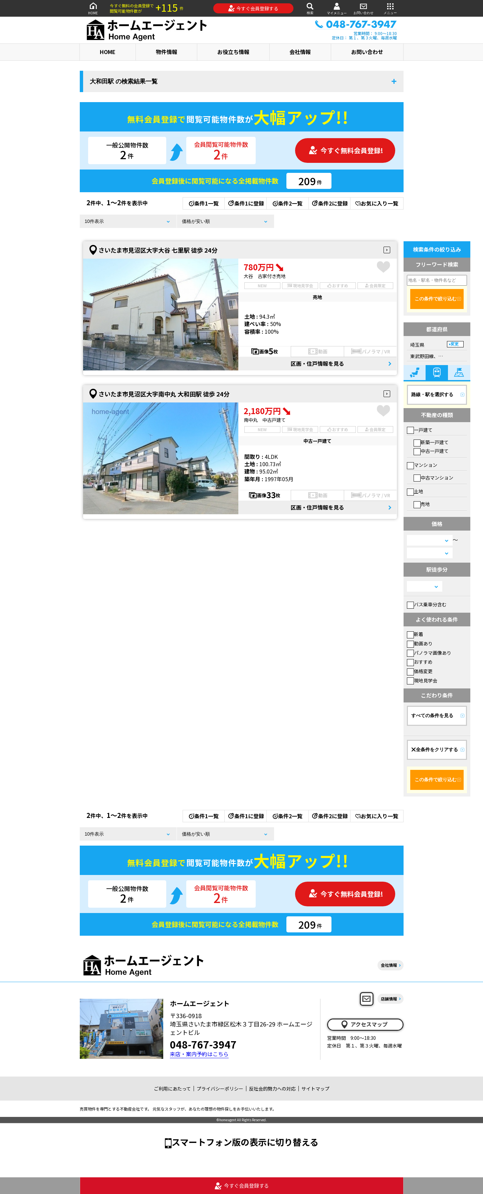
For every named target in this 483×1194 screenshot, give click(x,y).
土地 (415, 491)
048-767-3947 (203, 1044)
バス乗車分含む (427, 604)
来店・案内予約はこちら (199, 1054)
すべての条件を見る (432, 715)
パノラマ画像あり (429, 652)
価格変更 (420, 671)
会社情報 (300, 52)
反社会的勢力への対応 (272, 1088)
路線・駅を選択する (432, 394)
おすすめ (420, 661)
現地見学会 (422, 680)
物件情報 (166, 52)
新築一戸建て (431, 442)
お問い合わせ (363, 8)
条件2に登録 (329, 203)
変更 (455, 344)
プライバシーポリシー (220, 1088)
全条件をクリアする (434, 749)
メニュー (390, 8)
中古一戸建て (431, 450)
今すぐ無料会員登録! (345, 150)
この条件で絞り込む (436, 298)
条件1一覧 (204, 203)
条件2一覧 (287, 203)
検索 (310, 8)
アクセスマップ (364, 1024)
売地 (422, 504)
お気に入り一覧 (376, 203)
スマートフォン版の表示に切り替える (245, 1142)
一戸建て (420, 429)
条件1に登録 (245, 203)
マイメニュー (336, 8)
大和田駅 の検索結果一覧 (124, 81)
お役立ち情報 (233, 52)
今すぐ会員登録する (253, 8)
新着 (415, 634)
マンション (422, 465)
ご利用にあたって (172, 1088)
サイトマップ (315, 1088)
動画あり (420, 643)
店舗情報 (389, 998)
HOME (93, 8)
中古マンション (433, 477)
